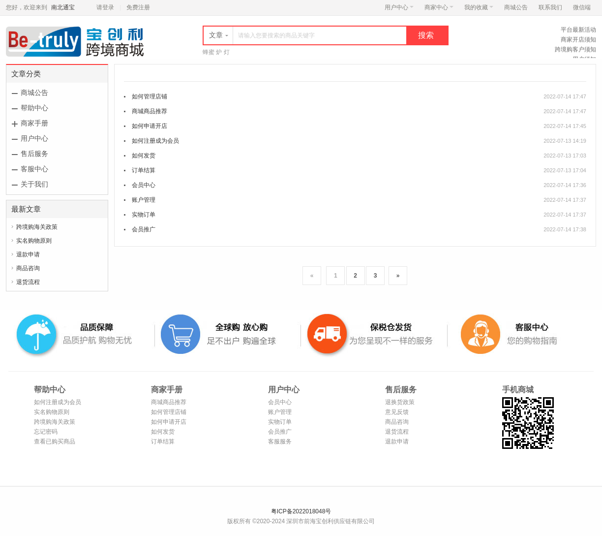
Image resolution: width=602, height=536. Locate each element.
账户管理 (143, 199)
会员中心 (143, 185)
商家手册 (34, 123)
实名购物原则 (34, 240)
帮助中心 (34, 108)
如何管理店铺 (149, 96)
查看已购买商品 (54, 441)
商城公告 (516, 7)
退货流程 (28, 282)
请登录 (105, 7)
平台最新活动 (578, 31)
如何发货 (143, 155)
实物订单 (143, 214)
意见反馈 (397, 412)
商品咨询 (28, 268)
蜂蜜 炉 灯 (216, 52)
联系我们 (550, 7)
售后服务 (34, 154)
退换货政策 (400, 402)
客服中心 (34, 169)
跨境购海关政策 (37, 226)
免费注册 (138, 7)
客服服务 (280, 441)
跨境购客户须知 (575, 50)
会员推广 (143, 229)
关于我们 (34, 184)
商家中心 (438, 7)
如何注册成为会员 (155, 140)
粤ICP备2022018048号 (301, 511)
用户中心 (399, 7)
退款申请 (28, 254)
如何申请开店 (149, 126)
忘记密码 (46, 431)
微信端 (582, 7)
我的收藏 (478, 7)
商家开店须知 (578, 40)
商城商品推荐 (149, 111)
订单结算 (143, 170)
